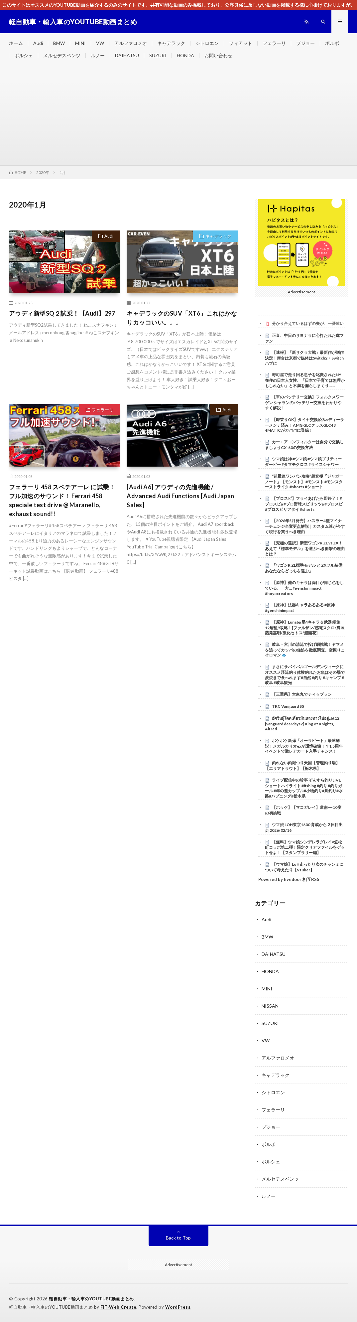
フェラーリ (274, 43)
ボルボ (332, 43)
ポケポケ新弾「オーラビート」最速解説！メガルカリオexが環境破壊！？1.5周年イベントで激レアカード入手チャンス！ (304, 746)
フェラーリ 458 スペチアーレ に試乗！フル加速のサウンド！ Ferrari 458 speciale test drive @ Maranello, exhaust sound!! (62, 500)
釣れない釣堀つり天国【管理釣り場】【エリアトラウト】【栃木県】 (302, 765)
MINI (80, 43)
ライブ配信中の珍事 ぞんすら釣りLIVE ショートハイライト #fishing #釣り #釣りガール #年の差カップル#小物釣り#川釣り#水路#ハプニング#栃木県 (304, 788)
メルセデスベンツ (61, 55)
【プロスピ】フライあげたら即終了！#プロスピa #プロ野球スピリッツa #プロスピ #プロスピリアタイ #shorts (304, 504)
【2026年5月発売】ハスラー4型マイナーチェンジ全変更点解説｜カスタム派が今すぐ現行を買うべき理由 (305, 526)
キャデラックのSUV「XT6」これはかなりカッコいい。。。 (182, 318)
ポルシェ (23, 55)
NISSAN (270, 1006)
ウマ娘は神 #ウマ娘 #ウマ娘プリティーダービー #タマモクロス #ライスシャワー (303, 461)
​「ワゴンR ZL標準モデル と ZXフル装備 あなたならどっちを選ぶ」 (303, 568)
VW (100, 43)
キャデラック (171, 43)
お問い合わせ (218, 55)
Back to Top (178, 1238)
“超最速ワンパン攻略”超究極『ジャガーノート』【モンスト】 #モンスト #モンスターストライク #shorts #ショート (304, 482)
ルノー (98, 55)
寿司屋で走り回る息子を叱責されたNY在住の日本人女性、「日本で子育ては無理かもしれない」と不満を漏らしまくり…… (305, 380)
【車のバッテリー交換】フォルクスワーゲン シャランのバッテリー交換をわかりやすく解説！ (304, 402)
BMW (59, 43)
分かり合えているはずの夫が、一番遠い (308, 323)
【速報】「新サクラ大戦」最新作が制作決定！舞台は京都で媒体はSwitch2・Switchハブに (304, 358)
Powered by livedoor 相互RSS (288, 879)
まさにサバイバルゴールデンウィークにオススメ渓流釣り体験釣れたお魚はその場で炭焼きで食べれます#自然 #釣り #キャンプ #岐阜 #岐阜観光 (305, 674)
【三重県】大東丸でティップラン (302, 694)
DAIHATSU (127, 55)
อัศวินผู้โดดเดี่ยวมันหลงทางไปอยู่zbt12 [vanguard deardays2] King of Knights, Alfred (302, 724)
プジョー (305, 43)
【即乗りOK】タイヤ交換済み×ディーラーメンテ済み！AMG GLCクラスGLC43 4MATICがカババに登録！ (304, 425)
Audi (38, 43)
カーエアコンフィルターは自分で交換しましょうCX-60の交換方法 (304, 444)
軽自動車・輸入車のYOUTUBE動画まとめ (91, 1298)
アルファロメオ (130, 43)
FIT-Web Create (118, 1307)
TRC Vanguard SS (288, 706)
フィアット (240, 43)
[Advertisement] (178, 115)
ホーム (16, 43)
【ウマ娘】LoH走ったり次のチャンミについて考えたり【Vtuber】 (304, 867)
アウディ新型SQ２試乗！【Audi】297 (62, 313)
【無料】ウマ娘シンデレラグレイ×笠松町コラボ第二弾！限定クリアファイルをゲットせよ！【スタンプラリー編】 (305, 847)
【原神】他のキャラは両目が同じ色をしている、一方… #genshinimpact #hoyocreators (304, 588)
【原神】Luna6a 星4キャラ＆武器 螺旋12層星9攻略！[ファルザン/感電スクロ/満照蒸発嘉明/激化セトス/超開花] (304, 628)
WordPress (178, 1307)
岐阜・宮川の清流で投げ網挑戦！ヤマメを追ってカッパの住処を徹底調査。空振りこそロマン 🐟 (305, 650)
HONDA (185, 55)
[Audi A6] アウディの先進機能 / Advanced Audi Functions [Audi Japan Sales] (180, 496)
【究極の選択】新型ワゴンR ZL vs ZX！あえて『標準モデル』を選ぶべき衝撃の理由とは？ (305, 548)
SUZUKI (158, 55)
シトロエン (207, 43)
